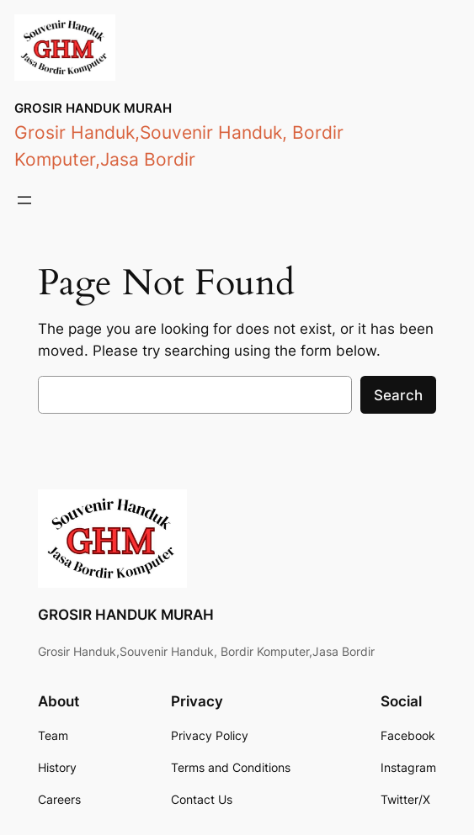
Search (398, 395)
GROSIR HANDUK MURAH (93, 108)
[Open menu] (24, 200)
